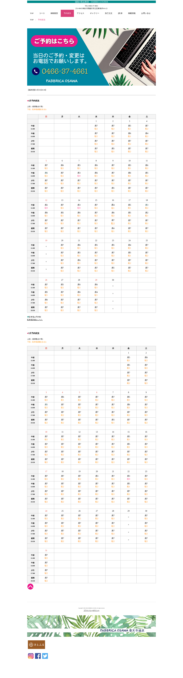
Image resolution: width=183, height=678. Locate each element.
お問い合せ (146, 13)
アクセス (80, 13)
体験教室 (54, 13)
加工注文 (108, 13)
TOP (31, 13)
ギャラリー (94, 13)
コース (42, 13)
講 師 (120, 13)
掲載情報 (132, 13)
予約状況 (67, 13)
